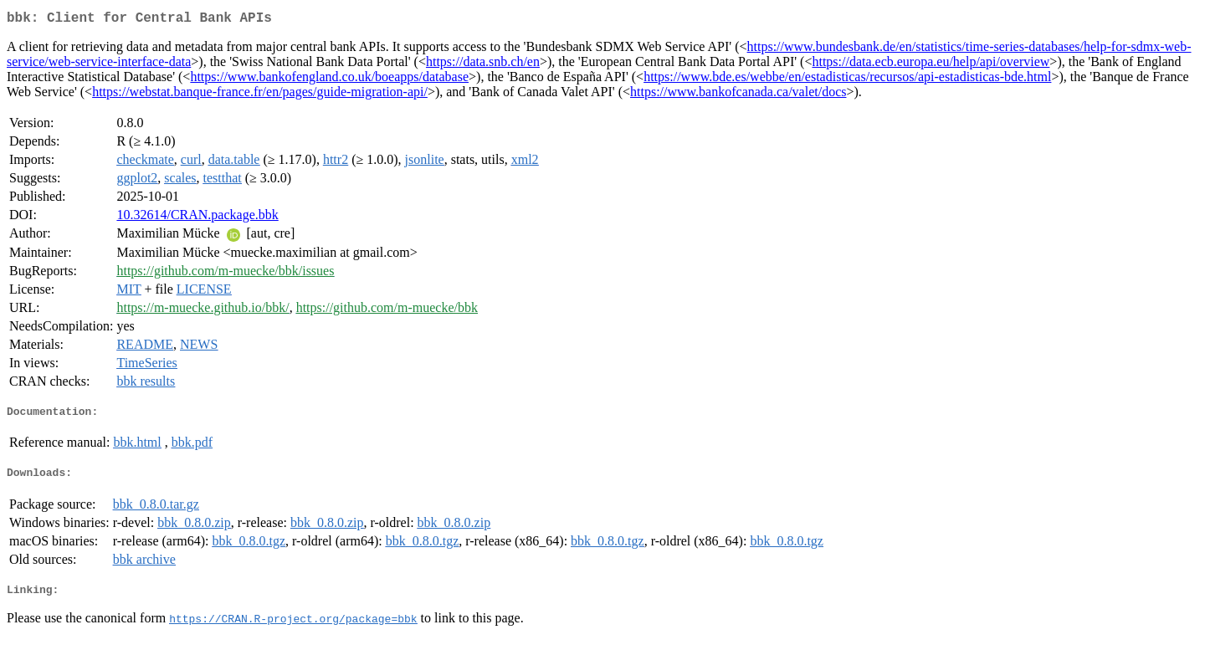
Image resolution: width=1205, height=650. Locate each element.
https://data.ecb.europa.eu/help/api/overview (930, 65)
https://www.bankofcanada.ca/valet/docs (738, 95)
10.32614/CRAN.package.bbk (197, 218)
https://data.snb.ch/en (483, 65)
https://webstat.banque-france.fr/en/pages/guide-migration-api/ (260, 95)
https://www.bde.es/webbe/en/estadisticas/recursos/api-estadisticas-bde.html (847, 80)
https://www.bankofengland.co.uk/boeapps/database (329, 80)
